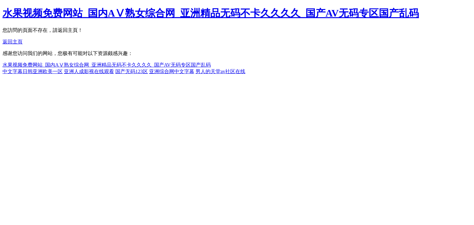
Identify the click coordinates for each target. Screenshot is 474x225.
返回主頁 (13, 41)
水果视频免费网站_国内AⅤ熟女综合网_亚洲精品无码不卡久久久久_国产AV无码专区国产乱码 (211, 13)
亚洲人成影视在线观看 (89, 71)
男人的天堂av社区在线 (220, 71)
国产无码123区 (131, 71)
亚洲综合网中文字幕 (171, 71)
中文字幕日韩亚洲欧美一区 (33, 71)
